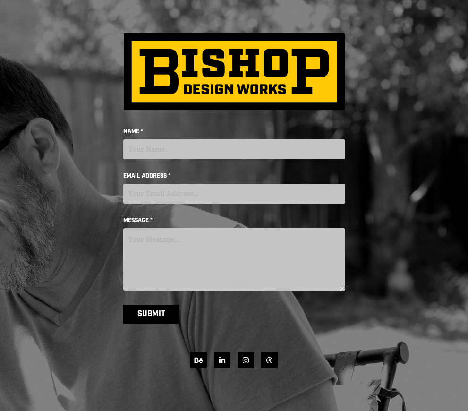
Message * (138, 220)
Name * (133, 132)
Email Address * (146, 176)
